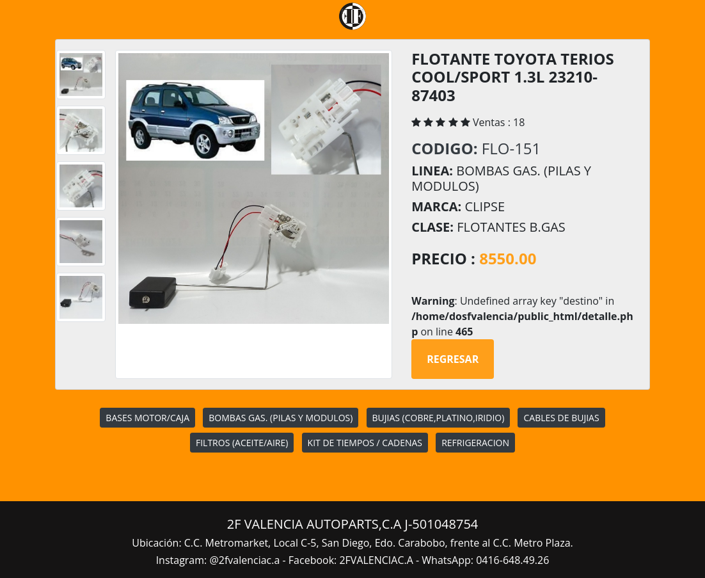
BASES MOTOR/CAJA (147, 418)
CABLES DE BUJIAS (561, 418)
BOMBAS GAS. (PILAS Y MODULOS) (280, 418)
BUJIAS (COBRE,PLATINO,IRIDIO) (438, 418)
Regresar (453, 359)
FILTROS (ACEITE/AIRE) (242, 443)
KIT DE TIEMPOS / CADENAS (365, 443)
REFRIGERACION (475, 443)
